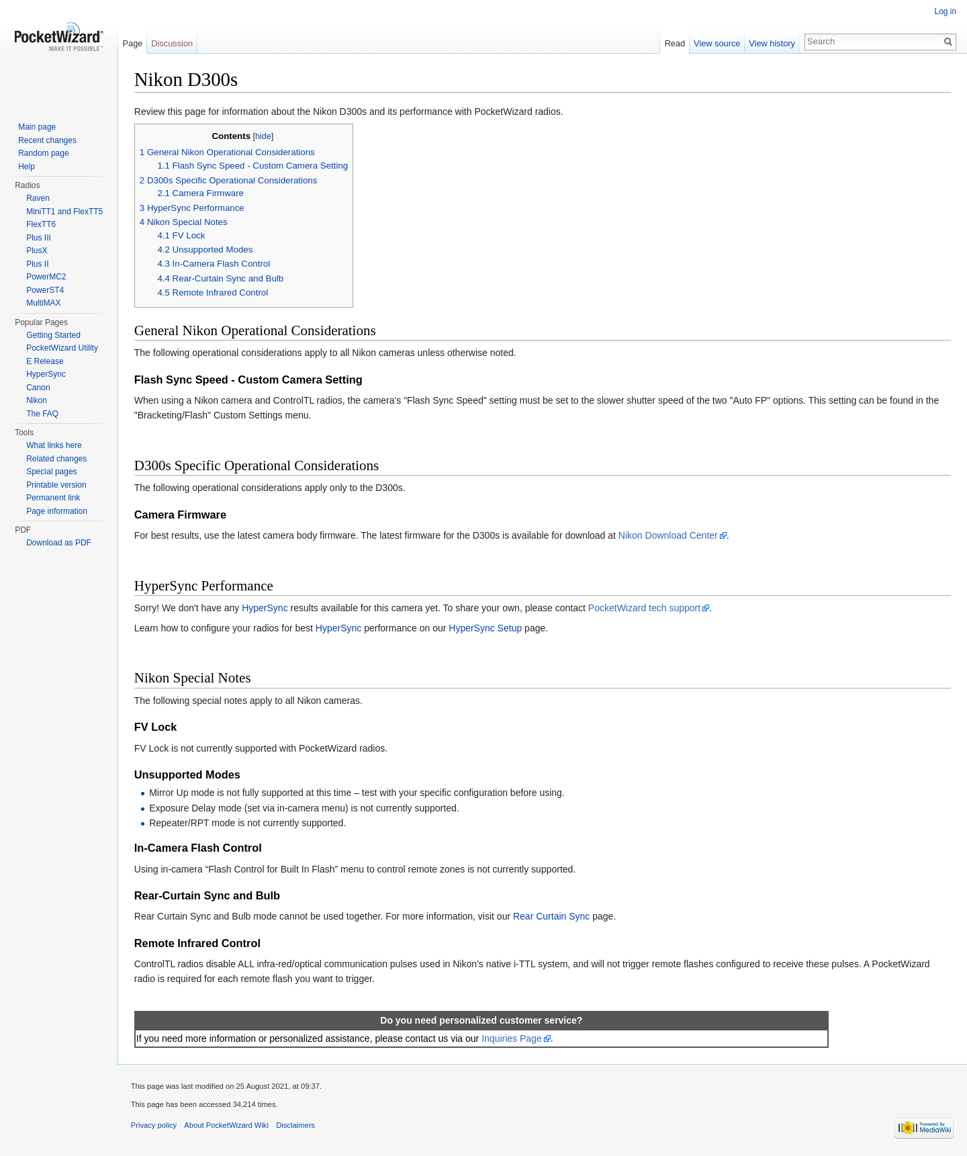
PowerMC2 (46, 276)
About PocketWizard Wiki (227, 1126)
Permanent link (53, 497)
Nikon (36, 400)
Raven (38, 198)
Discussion (172, 43)
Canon (38, 387)
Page (133, 43)
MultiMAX (43, 303)
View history (772, 43)
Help (26, 166)
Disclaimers (296, 1126)
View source (717, 43)
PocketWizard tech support (645, 608)
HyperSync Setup (485, 628)
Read (674, 43)
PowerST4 (45, 290)
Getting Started (53, 335)
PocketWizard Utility (62, 348)
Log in (945, 11)
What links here (54, 445)
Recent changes (47, 140)
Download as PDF (58, 542)
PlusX (36, 250)
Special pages (51, 471)
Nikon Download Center (669, 535)
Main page (37, 127)
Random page (43, 153)
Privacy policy (154, 1126)
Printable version (56, 485)
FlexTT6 (41, 224)
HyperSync (265, 608)
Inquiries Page (512, 1038)
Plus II (37, 264)
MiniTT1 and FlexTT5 (64, 211)
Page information (56, 511)
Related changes (56, 458)
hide (264, 136)
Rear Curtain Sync (552, 917)
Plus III (38, 237)
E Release (44, 361)
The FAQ (42, 413)
